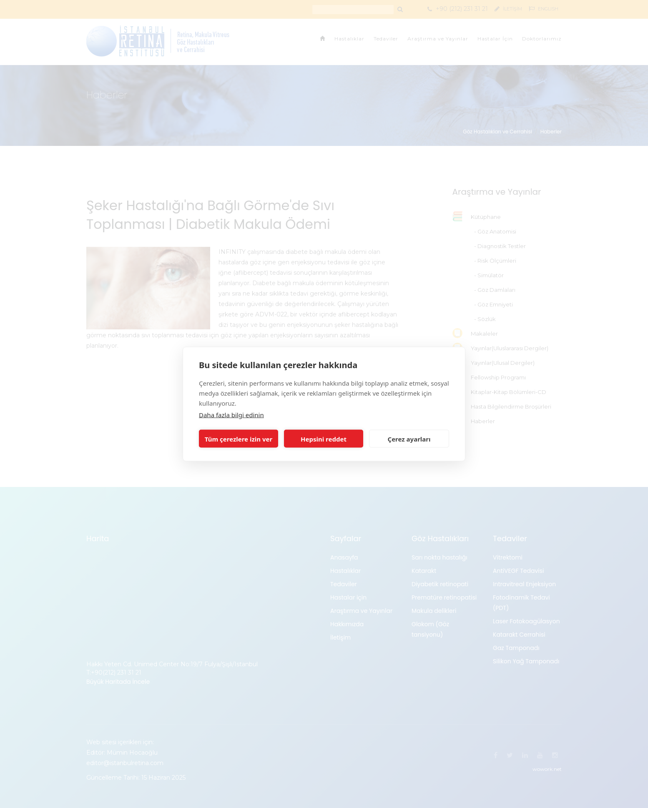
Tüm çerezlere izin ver (238, 438)
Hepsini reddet (324, 438)
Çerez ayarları (409, 438)
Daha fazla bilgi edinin (231, 415)
